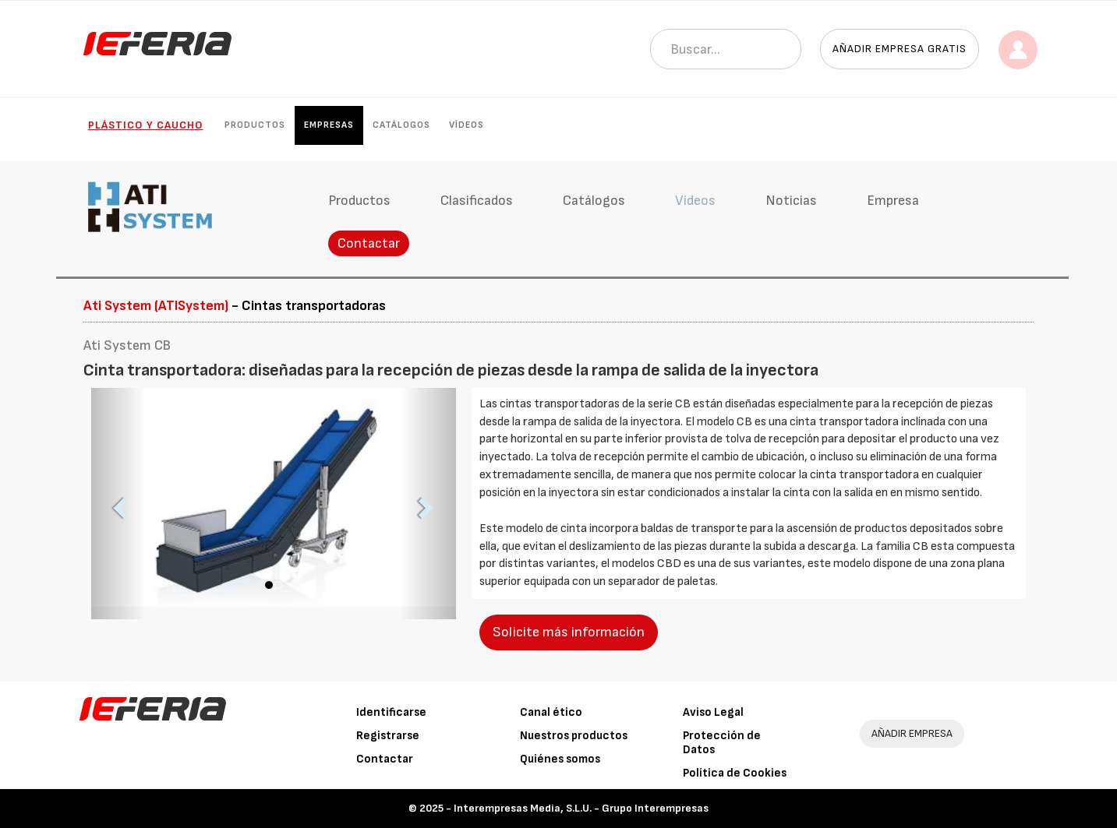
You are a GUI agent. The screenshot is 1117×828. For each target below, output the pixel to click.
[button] (118, 503)
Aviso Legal (713, 712)
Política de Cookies (734, 773)
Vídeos (466, 125)
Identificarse (391, 712)
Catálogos (401, 125)
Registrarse (387, 735)
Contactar (369, 243)
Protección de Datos (722, 742)
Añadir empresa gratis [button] (899, 48)
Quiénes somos (560, 759)
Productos (254, 125)
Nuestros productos (573, 735)
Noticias (791, 200)
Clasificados (476, 200)
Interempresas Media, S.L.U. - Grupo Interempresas (581, 808)
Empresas (329, 125)
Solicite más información (569, 632)
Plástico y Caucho (145, 125)
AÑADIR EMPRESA (912, 733)
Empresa (893, 200)
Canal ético (551, 712)
